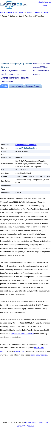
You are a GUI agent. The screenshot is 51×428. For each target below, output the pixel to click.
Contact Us (21, 426)
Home (2, 12)
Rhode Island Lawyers (16, 12)
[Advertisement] (25, 40)
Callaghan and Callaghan (26, 145)
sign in (41, 2)
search (44, 6)
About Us (30, 426)
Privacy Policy (30, 422)
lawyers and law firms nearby (22, 334)
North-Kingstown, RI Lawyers (38, 12)
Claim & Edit (19, 351)
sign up (48, 2)
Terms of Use (43, 422)
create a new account (38, 355)
